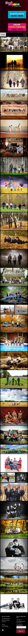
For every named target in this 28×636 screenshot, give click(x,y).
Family (3, 34)
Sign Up (21, 631)
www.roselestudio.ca (7, 627)
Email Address (19, 625)
